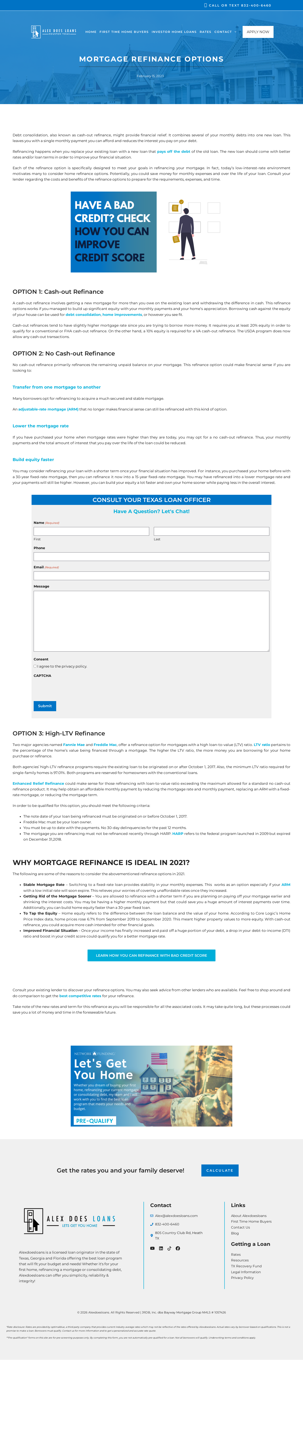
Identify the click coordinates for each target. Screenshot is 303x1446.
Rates (205, 32)
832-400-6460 (256, 5)
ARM (286, 885)
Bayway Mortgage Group (182, 1313)
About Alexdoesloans (249, 1216)
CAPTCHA (42, 676)
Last (157, 539)
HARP (177, 833)
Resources (240, 1260)
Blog (235, 1233)
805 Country (166, 1233)
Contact (226, 32)
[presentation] (66, 688)
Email (46, 567)
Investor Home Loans (174, 32)
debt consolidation (83, 315)
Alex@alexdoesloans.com (176, 1216)
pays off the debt (173, 151)
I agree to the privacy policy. (62, 666)
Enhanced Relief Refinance (38, 783)
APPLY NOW (258, 32)
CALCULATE (220, 1171)
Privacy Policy (242, 1278)
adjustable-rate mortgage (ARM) (48, 409)
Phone (39, 548)
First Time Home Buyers (124, 32)
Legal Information (246, 1272)
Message (41, 586)
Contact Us (240, 1228)
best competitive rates (79, 996)
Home (91, 32)
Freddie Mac (105, 745)
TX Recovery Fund (246, 1266)
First (37, 539)
